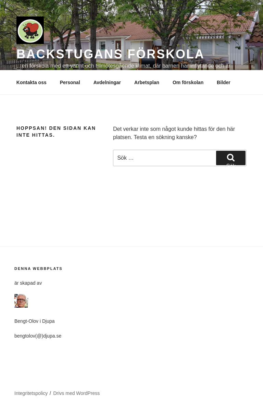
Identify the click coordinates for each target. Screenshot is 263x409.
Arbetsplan (146, 82)
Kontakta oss (31, 82)
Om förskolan (188, 82)
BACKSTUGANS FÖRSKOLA (110, 54)
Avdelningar (107, 82)
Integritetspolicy (31, 393)
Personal (70, 82)
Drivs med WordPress (76, 393)
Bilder (223, 82)
